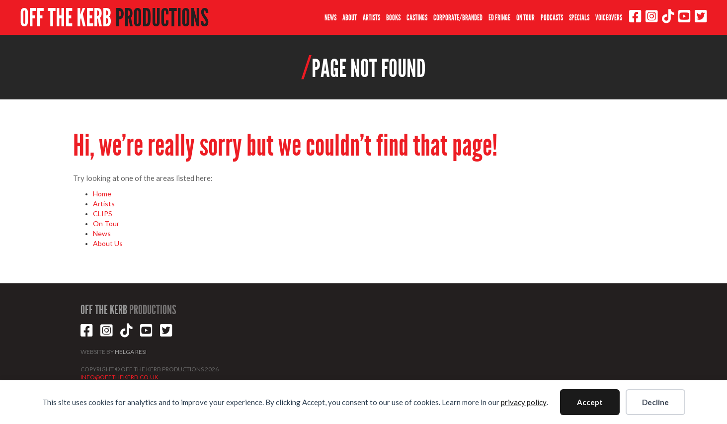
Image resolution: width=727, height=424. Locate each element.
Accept (590, 402)
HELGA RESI (131, 351)
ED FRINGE (499, 17)
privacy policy (524, 402)
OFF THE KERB (114, 18)
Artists (104, 203)
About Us (108, 243)
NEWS (330, 17)
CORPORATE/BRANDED (458, 17)
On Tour (106, 223)
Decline (655, 402)
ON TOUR (525, 17)
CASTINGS (416, 17)
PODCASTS (552, 17)
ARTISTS (371, 17)
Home (102, 193)
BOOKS (393, 17)
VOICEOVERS (608, 17)
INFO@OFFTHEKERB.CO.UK (120, 377)
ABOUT (349, 17)
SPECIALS (579, 17)
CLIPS (102, 213)
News (102, 233)
